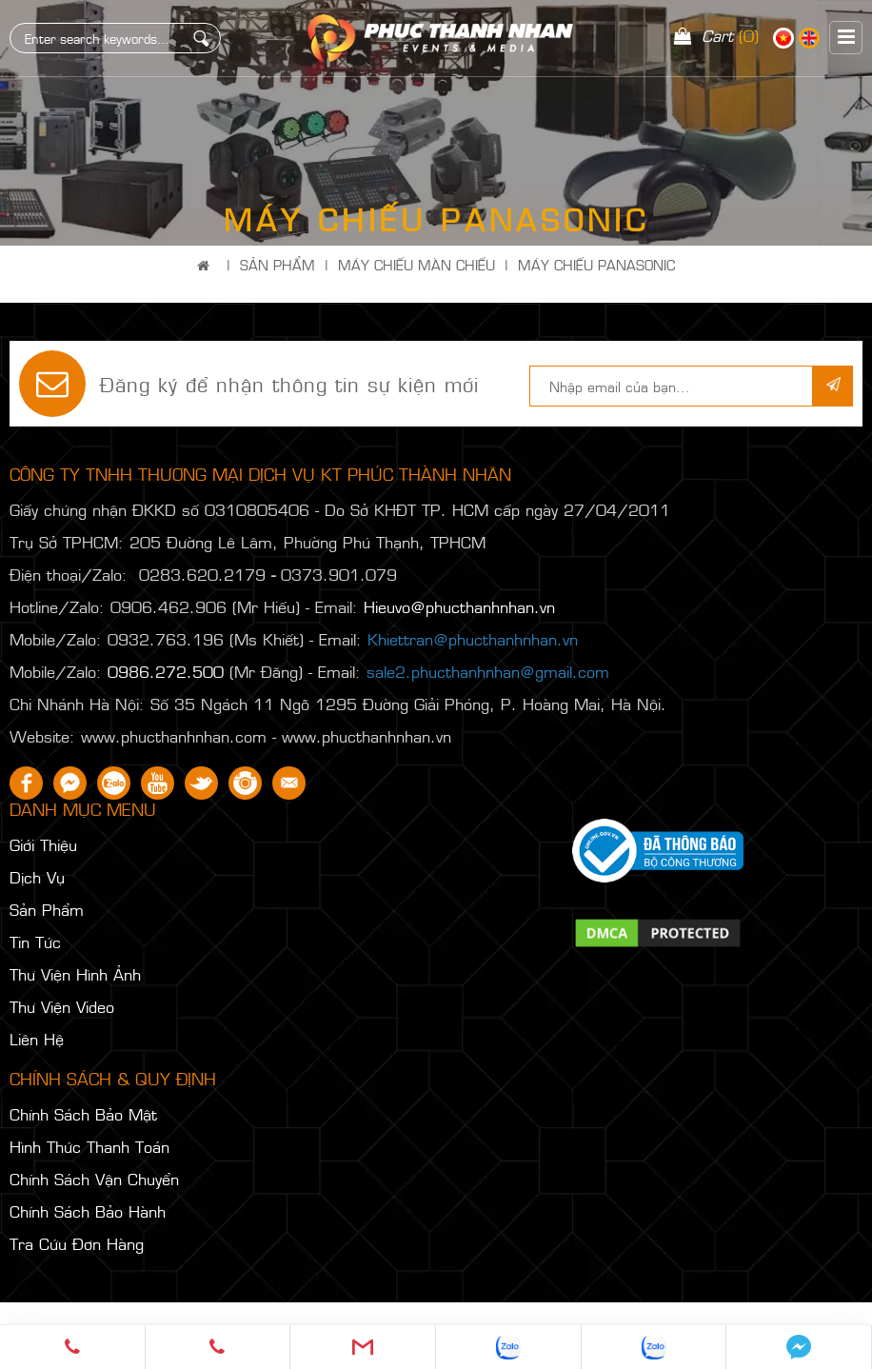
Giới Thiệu (43, 844)
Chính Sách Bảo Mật (83, 1113)
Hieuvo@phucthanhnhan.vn (459, 606)
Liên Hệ (37, 1038)
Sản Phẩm (277, 264)
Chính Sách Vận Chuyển (94, 1178)
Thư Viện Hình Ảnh (75, 973)
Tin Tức (35, 941)
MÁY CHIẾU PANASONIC (596, 264)
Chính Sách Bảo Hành (88, 1210)
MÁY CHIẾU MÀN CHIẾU (416, 264)
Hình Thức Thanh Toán (89, 1146)
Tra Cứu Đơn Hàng (77, 1243)
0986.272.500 (166, 671)
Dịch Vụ (37, 876)
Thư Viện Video (62, 1006)
